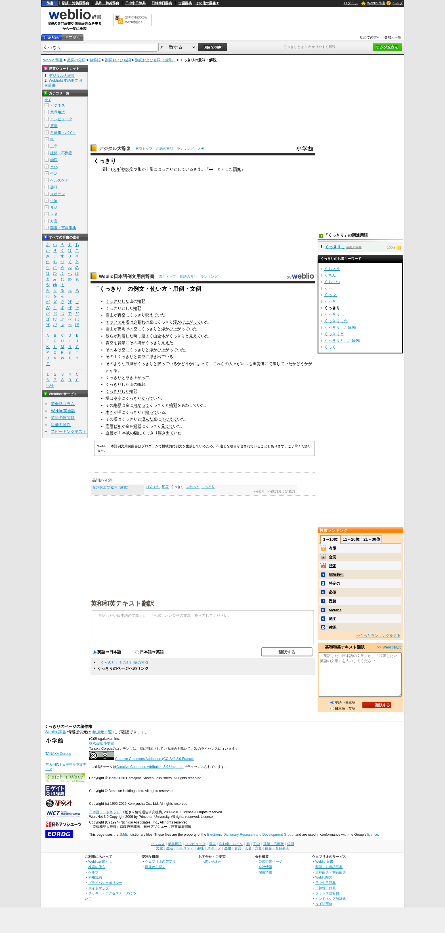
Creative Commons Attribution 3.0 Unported (150, 767)
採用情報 (265, 872)
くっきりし (335, 247)
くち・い (332, 281)
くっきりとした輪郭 (342, 340)
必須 (332, 592)
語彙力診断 (61, 424)
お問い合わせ (212, 861)
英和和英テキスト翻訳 (122, 603)
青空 (121, 315)
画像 (237, 169)
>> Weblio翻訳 (389, 647)
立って (147, 398)
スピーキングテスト (69, 431)
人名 (54, 214)
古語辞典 (185, 3)
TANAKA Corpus (58, 754)
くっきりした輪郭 (340, 327)
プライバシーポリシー (105, 882)
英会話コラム (63, 403)
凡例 (201, 149)
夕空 (117, 398)
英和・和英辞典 (107, 3)
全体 (161, 336)
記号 (50, 385)
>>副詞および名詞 (281, 491)
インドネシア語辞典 (330, 898)
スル (116, 169)
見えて (195, 336)
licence (372, 835)
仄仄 (165, 486)
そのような (115, 363)
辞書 (50, 3)
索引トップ (143, 149)
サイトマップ (98, 888)
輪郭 (141, 301)
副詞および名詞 (118, 60)
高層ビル (113, 426)
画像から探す (155, 867)
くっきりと (334, 334)
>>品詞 (258, 491)
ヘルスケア (59, 180)
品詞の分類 (76, 60)
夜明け (123, 329)
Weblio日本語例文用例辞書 (126, 276)
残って (163, 363)
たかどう (296, 363)
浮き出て (157, 356)
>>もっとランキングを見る (378, 635)
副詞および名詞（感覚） (155, 60)
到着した (125, 336)
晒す (332, 618)
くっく (330, 347)
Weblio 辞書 (376, 3)
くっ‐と (330, 294)
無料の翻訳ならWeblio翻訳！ (136, 19)
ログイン (351, 3)
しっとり (208, 486)
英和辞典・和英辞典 (330, 872)
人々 (233, 363)
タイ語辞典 (323, 903)
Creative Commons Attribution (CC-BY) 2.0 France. (154, 759)
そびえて (169, 419)
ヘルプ (397, 3)
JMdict (124, 835)
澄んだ (147, 419)
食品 (54, 207)
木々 (110, 412)
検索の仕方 (96, 867)
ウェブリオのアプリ (160, 861)
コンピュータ (61, 119)
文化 (54, 167)
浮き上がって (137, 377)
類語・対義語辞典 (75, 3)
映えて (151, 315)
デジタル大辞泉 (115, 148)
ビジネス (57, 105)
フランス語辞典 (327, 893)
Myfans (335, 610)
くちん (330, 275)
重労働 (259, 363)
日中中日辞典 (135, 3)
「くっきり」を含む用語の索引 (122, 662)
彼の (130, 433)
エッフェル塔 (117, 322)
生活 (54, 173)
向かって (141, 405)
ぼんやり (153, 486)
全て (48, 100)
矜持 (332, 601)
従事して (276, 363)
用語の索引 (164, 149)
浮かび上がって (187, 322)
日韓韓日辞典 (162, 3)
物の (126, 169)
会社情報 (265, 867)
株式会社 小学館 (101, 743)
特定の (334, 583)
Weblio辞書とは (100, 861)
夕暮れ (139, 322)
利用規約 (95, 877)
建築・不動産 (61, 153)
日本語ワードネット (104, 812)
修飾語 (95, 60)
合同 (332, 557)
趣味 (54, 187)
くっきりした (117, 301)
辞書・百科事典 (63, 228)
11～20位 (351, 539)
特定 (332, 566)
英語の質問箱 (63, 417)
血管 (110, 433)
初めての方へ (370, 37)
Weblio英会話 (63, 410)
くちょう (332, 268)
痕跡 (129, 363)
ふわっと (193, 486)
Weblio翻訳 (323, 877)
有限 (332, 548)
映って (151, 412)
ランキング (185, 149)
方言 (54, 221)
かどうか (185, 363)
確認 (332, 627)
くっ (328, 288)
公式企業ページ (270, 861)
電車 (54, 126)
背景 (121, 342)
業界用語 (57, 112)
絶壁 (117, 405)
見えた (167, 342)
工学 (54, 146)
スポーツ (57, 194)
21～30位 (371, 539)
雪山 (110, 315)
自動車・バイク (63, 132)
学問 (54, 160)
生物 (54, 201)
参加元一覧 (392, 37)
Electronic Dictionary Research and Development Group (250, 835)
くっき (330, 301)
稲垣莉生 (336, 574)
